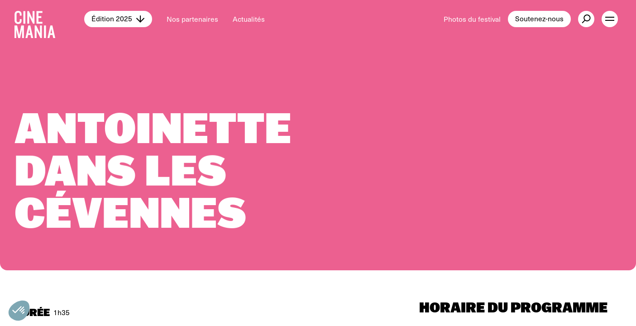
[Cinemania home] (49, 19)
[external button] (586, 19)
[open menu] (610, 19)
